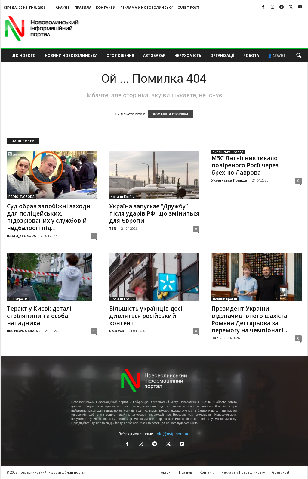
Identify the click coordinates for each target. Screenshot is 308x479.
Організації (222, 55)
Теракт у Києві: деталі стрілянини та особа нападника (39, 316)
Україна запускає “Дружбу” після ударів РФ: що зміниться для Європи (154, 213)
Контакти (106, 7)
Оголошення (120, 55)
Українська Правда (228, 152)
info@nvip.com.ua (172, 433)
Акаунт (63, 7)
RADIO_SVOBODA (21, 196)
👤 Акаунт (276, 56)
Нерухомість (187, 55)
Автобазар (154, 55)
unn (215, 338)
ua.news (116, 330)
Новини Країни (123, 196)
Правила (83, 7)
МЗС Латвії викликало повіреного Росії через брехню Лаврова (245, 165)
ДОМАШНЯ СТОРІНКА (171, 114)
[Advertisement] (198, 28)
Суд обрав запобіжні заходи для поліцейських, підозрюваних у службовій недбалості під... (49, 217)
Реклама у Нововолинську (146, 7)
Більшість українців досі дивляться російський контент (145, 316)
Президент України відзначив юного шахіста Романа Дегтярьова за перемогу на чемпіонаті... (249, 319)
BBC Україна (18, 299)
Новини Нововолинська (71, 55)
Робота (251, 55)
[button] (298, 55)
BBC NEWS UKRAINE (23, 330)
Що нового (23, 55)
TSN (112, 228)
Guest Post (188, 7)
